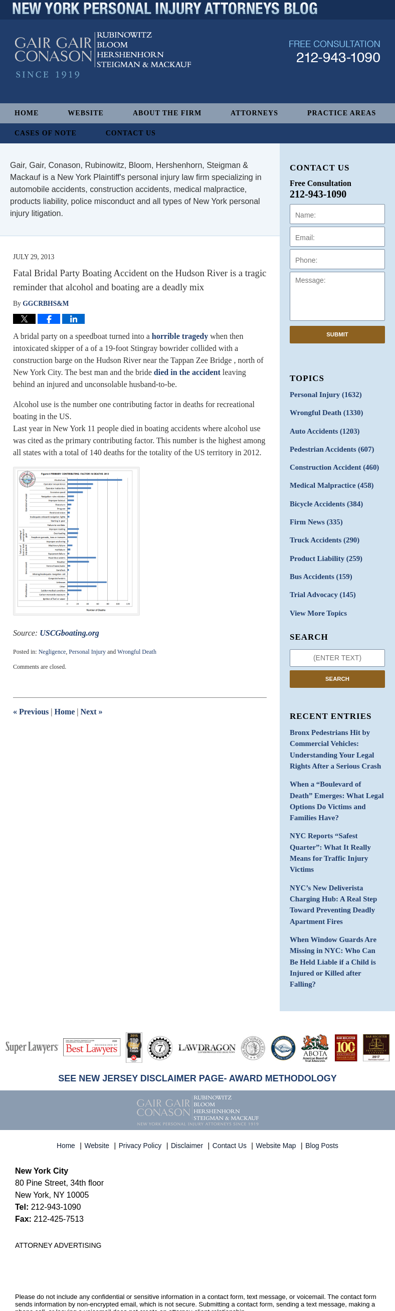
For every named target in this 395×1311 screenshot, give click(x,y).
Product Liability (324, 552)
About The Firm (167, 113)
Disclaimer (188, 1099)
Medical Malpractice (329, 482)
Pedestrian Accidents (329, 447)
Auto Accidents (322, 429)
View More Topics (316, 605)
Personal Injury (87, 651)
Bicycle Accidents (324, 499)
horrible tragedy (180, 336)
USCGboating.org (69, 633)
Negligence (52, 651)
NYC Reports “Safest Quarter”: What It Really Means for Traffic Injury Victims (328, 827)
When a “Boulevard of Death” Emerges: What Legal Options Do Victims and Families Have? (336, 783)
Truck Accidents (322, 534)
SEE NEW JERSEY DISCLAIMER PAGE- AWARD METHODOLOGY (197, 1035)
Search (337, 670)
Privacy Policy (141, 1099)
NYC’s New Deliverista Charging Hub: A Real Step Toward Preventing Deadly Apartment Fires (331, 876)
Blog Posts (322, 1099)
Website (86, 113)
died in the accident (187, 372)
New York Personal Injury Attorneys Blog (103, 71)
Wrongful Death (136, 651)
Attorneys (254, 113)
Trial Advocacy (321, 587)
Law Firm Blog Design (332, 1300)
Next (92, 711)
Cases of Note (46, 133)
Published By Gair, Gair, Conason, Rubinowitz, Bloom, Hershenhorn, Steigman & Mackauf (334, 67)
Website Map (277, 1099)
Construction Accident (332, 464)
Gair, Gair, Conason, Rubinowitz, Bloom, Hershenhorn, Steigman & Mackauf (180, 1287)
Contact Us (131, 133)
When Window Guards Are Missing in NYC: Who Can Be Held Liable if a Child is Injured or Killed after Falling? (336, 925)
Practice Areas (341, 113)
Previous (31, 711)
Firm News (315, 517)
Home (27, 113)
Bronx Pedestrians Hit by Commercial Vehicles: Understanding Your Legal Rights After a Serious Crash (333, 739)
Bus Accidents (319, 570)
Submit (337, 334)
